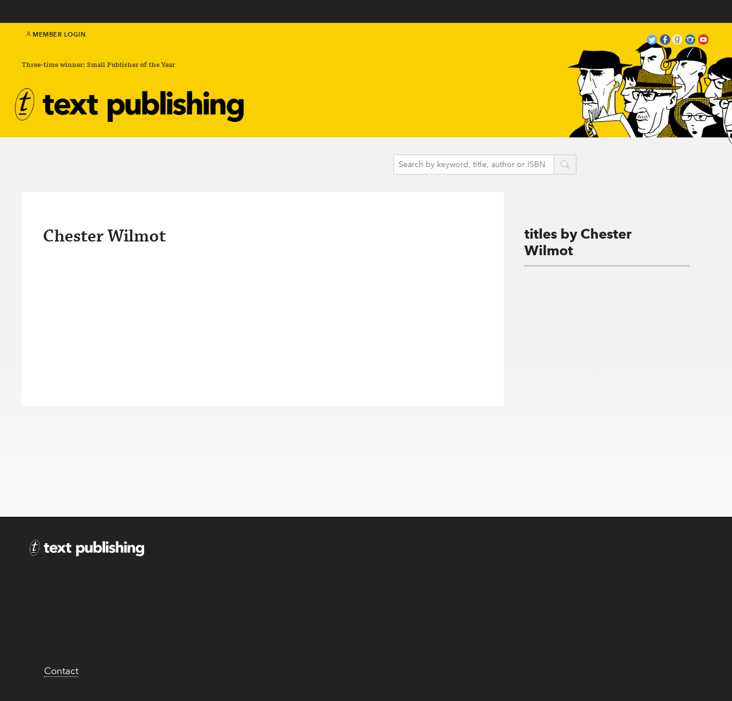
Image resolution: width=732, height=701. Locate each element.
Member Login (56, 34)
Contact (61, 670)
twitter (652, 41)
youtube (703, 41)
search (565, 165)
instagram (690, 41)
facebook (665, 41)
